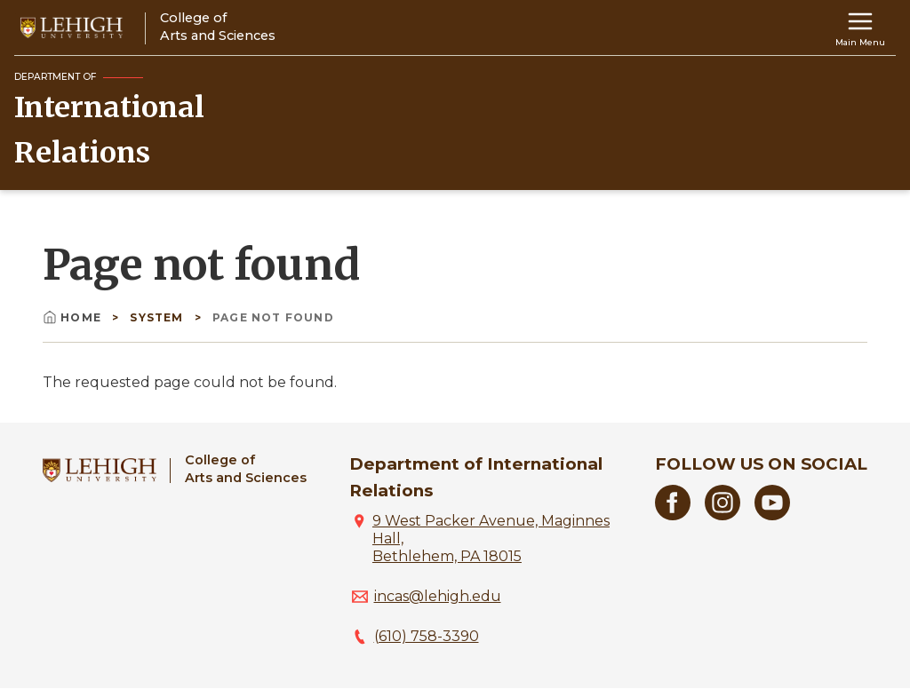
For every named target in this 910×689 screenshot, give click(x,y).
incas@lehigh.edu (437, 596)
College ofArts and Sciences (246, 468)
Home (74, 317)
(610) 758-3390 (426, 636)
